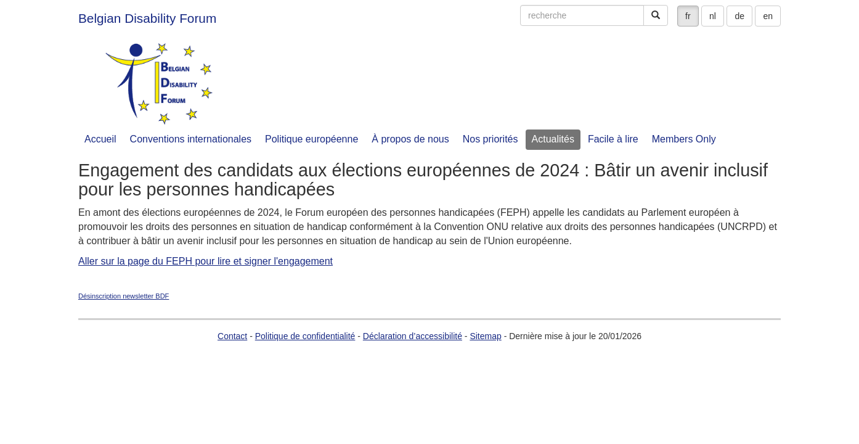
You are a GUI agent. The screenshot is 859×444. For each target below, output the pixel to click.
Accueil (100, 139)
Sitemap (485, 336)
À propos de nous (410, 139)
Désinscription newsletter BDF (123, 296)
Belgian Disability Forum (147, 18)
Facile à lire (613, 139)
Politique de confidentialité (305, 336)
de (739, 16)
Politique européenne (311, 139)
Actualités (553, 139)
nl (712, 16)
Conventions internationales (190, 139)
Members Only (684, 139)
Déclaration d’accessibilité (412, 336)
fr (688, 16)
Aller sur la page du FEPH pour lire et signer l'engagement (205, 261)
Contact (232, 336)
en (768, 16)
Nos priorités (490, 139)
